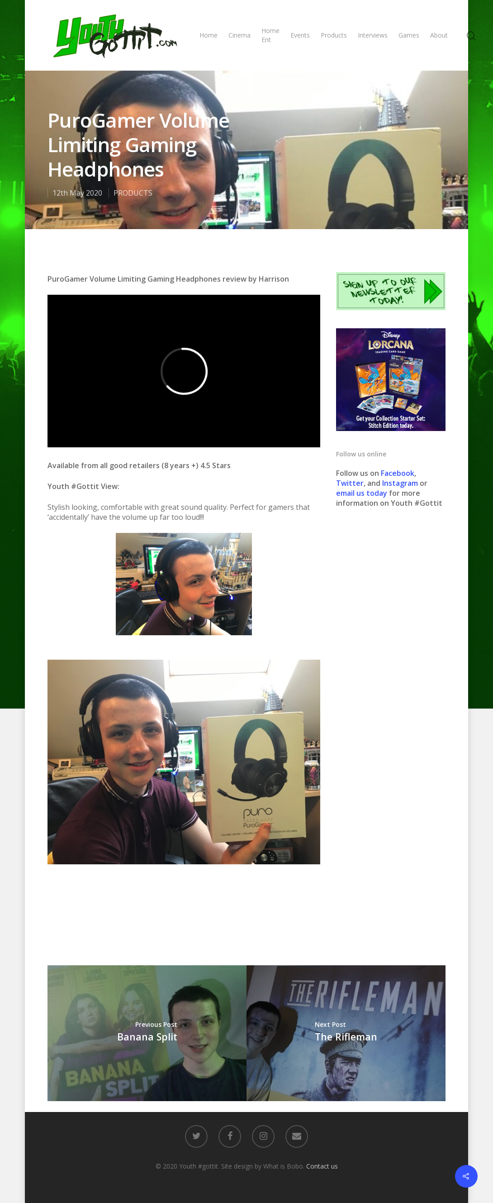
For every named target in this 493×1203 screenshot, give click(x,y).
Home (208, 35)
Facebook (397, 473)
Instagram (401, 483)
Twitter (350, 483)
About (439, 35)
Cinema (239, 35)
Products (334, 35)
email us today (361, 493)
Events (300, 35)
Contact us (322, 1166)
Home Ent (270, 35)
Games (408, 35)
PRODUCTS (133, 193)
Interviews (373, 35)
